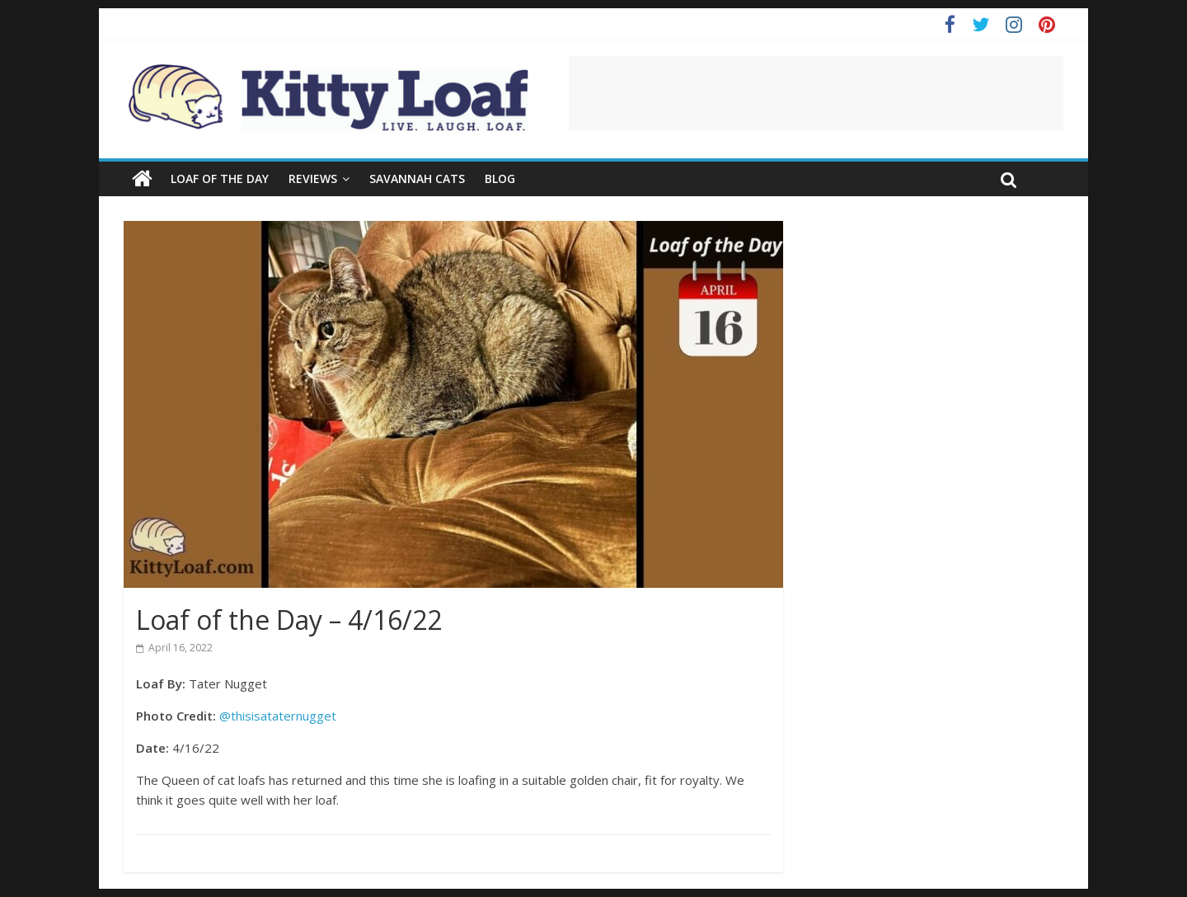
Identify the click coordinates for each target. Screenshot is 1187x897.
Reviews (313, 178)
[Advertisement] (816, 93)
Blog (500, 178)
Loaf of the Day (220, 178)
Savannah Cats (417, 178)
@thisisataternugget (277, 715)
